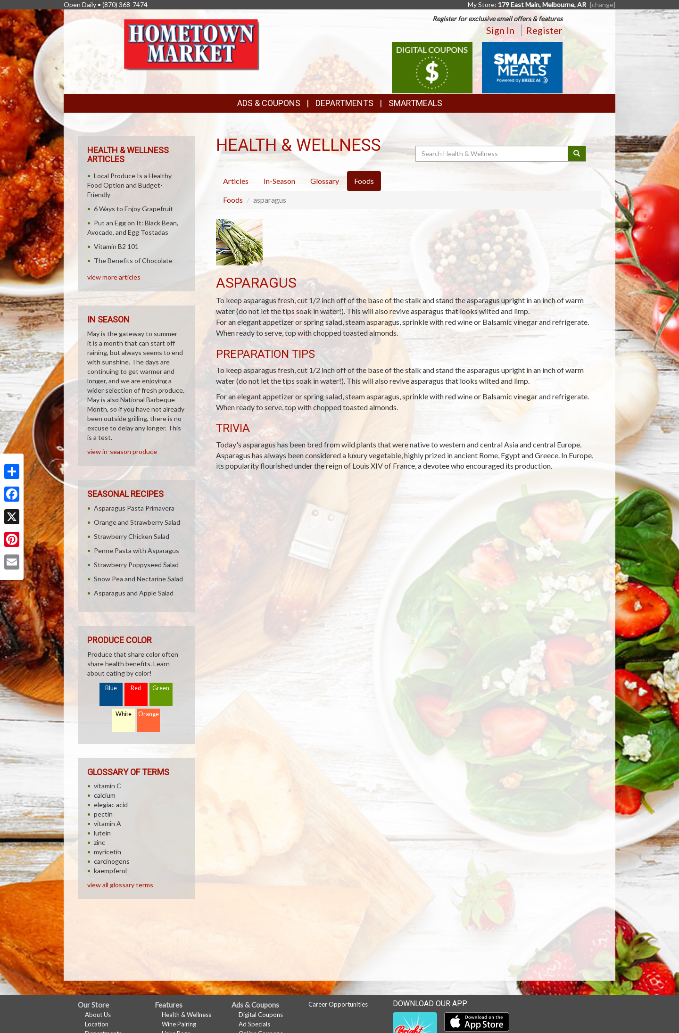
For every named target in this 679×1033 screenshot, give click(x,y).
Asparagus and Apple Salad (134, 593)
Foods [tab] (364, 180)
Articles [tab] (235, 180)
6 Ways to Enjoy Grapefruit (133, 209)
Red (136, 688)
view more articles (114, 277)
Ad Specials (254, 1024)
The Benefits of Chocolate (133, 260)
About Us (98, 1014)
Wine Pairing (179, 1024)
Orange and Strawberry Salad (137, 522)
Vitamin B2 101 (116, 246)
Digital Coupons (261, 1014)
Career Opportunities (338, 1004)
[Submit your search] (577, 154)
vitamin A (107, 823)
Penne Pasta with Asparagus (136, 550)
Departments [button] (344, 103)
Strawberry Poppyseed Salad (136, 565)
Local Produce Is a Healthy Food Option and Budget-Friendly (129, 185)
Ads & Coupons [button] (268, 103)
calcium (105, 795)
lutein (102, 833)
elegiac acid (111, 805)
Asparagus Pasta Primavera (134, 508)
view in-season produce (122, 451)
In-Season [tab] (279, 180)
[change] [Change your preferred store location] (602, 4)
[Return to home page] (194, 45)
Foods (233, 199)
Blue (111, 688)
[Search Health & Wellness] (492, 154)
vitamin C (107, 786)
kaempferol (110, 871)
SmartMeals (415, 103)
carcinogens (112, 861)
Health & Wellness (186, 1014)
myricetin (107, 852)
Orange (148, 714)
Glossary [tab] (324, 180)
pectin (103, 814)
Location (96, 1024)
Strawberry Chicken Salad (131, 536)
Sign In (500, 30)
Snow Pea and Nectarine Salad (138, 579)
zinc (99, 842)
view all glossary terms (120, 885)
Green (160, 688)
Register (544, 30)
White (124, 714)
